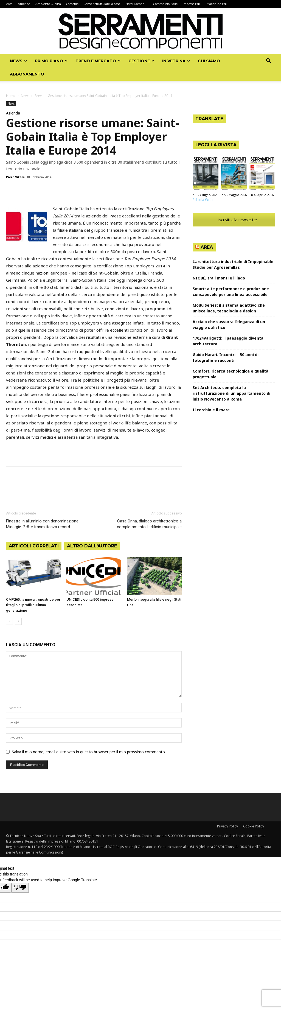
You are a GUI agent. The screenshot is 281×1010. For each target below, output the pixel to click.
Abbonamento (27, 74)
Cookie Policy (253, 826)
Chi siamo (209, 60)
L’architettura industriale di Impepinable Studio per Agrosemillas (233, 264)
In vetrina (176, 60)
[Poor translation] (20, 888)
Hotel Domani (135, 4)
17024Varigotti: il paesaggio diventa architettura (228, 340)
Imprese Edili (192, 4)
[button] (268, 61)
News (18, 60)
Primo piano (51, 60)
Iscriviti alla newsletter (233, 219)
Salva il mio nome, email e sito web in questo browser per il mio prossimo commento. (89, 751)
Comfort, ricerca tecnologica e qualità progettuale (230, 373)
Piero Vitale (15, 177)
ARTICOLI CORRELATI (34, 546)
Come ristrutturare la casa (102, 4)
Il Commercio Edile (164, 4)
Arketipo (24, 4)
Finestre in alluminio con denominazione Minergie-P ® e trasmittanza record (42, 524)
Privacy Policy (227, 826)
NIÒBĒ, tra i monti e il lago (219, 278)
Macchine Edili (217, 4)
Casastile (72, 4)
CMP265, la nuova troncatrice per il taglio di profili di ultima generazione (33, 604)
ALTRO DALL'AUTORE (92, 546)
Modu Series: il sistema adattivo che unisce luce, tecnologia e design (229, 308)
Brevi (39, 95)
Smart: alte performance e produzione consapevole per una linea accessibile (231, 291)
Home (11, 95)
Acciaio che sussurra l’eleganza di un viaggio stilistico (229, 324)
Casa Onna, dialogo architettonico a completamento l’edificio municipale (149, 524)
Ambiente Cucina (48, 4)
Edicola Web (203, 199)
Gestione (141, 60)
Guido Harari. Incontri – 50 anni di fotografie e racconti (225, 357)
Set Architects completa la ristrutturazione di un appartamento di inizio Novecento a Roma (231, 393)
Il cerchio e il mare (211, 409)
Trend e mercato (97, 60)
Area (9, 4)
